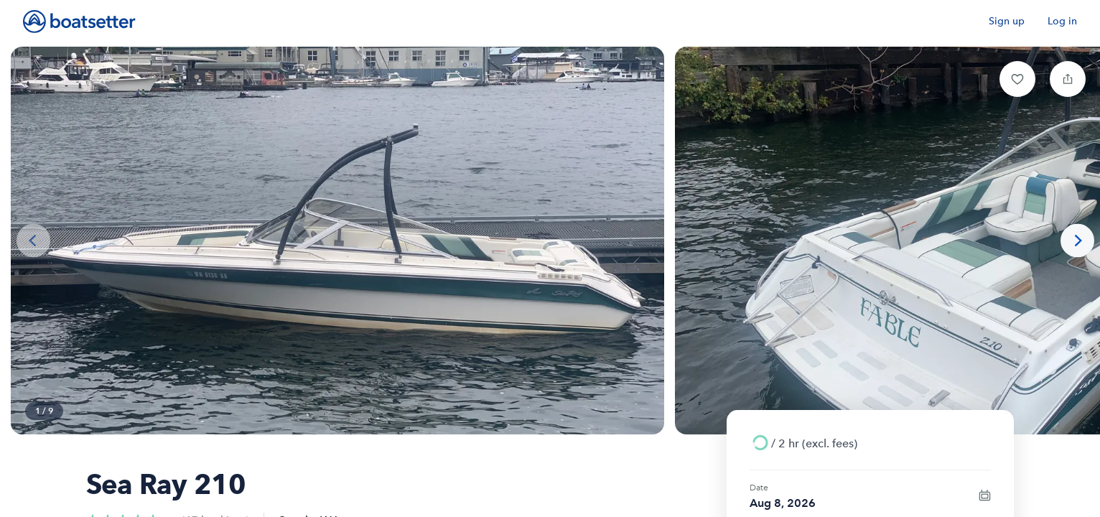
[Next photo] (1077, 241)
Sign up (1007, 21)
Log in (1062, 21)
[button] (1017, 79)
